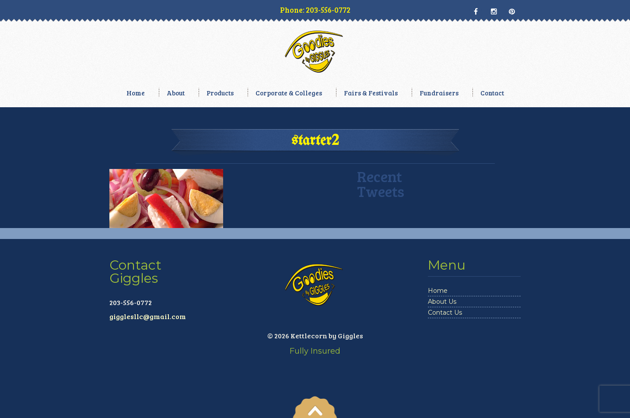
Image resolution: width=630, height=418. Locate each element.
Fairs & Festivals (371, 92)
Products (220, 92)
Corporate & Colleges (289, 92)
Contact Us (445, 312)
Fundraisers (439, 92)
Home (135, 92)
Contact (492, 92)
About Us (442, 302)
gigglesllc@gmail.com (147, 316)
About (176, 92)
